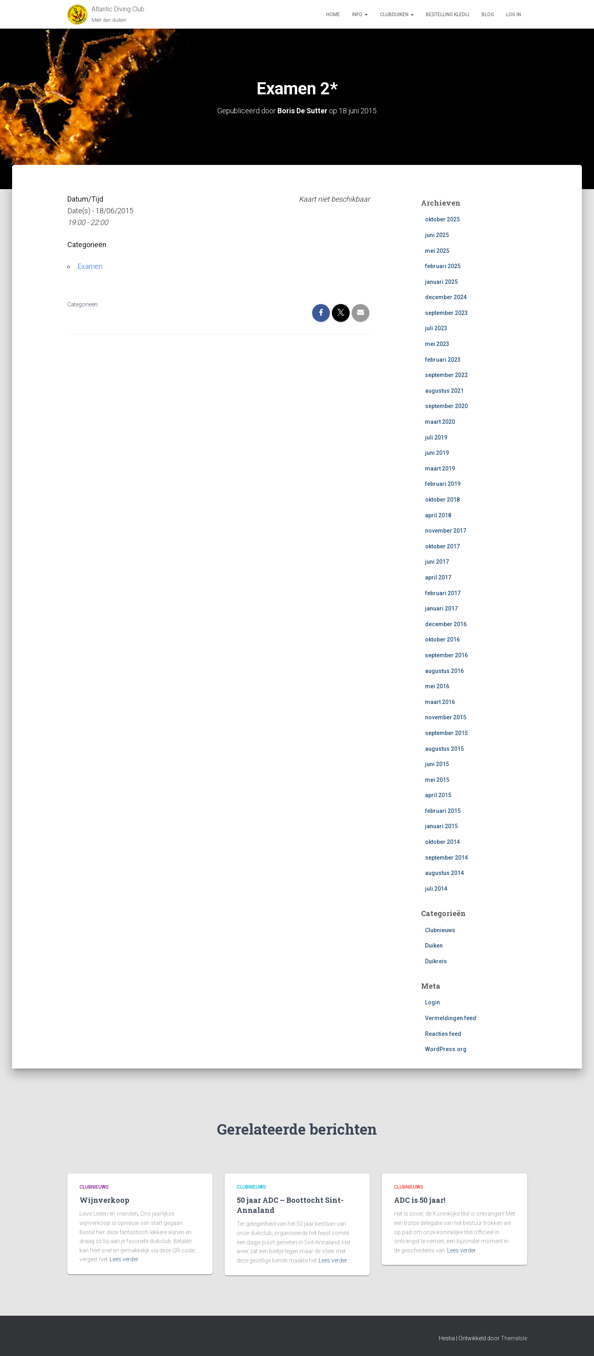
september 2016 (446, 655)
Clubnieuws (440, 930)
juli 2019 (436, 437)
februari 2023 (443, 359)
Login (432, 1002)
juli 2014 (436, 888)
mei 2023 (437, 344)
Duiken (434, 945)
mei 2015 (437, 779)
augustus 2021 (444, 390)
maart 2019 (440, 468)
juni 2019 (437, 453)
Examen (89, 266)
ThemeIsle (514, 1338)
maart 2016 (440, 701)
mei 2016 (437, 686)
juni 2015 (437, 764)
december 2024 (446, 297)
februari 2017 (443, 592)
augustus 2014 (444, 873)
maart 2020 (440, 422)
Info (360, 14)
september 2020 (446, 406)
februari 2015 (443, 811)
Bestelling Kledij (447, 14)
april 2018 (438, 515)
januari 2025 (441, 281)
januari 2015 (441, 826)
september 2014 (446, 857)
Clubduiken (397, 14)
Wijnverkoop (104, 1200)
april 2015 (438, 795)
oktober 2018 (442, 499)
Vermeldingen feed (450, 1018)
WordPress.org (446, 1049)
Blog (487, 14)
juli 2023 (436, 328)
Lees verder (124, 1259)
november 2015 (445, 717)
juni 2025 (437, 235)
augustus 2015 (444, 748)
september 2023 (446, 313)
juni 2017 (437, 561)
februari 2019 (443, 484)
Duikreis (436, 961)
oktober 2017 (442, 546)
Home (333, 14)
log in (513, 14)
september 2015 (446, 733)
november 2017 (445, 530)
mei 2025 (437, 250)
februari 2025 (443, 266)
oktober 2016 (442, 639)
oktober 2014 (442, 842)
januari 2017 (441, 608)
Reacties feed (443, 1033)
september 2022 (446, 375)
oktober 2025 (442, 219)
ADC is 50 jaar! (419, 1200)
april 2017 (438, 577)
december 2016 (446, 624)
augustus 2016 (444, 670)
